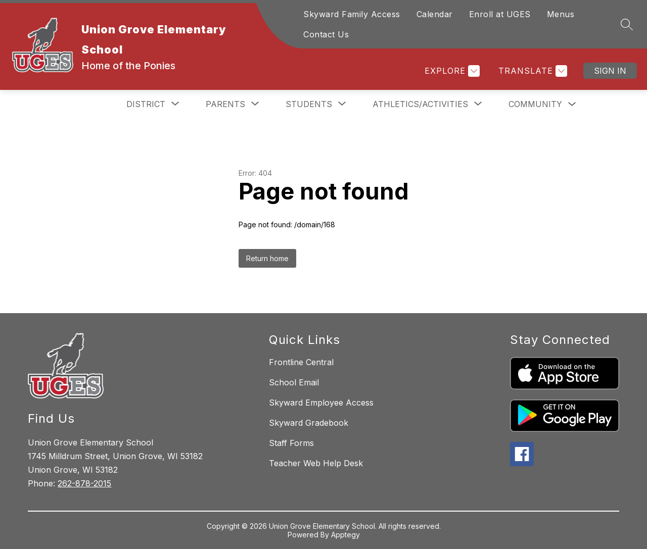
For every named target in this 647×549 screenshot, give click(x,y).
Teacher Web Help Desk (316, 463)
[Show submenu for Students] (309, 104)
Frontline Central (301, 362)
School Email (294, 382)
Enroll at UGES (500, 14)
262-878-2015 (84, 483)
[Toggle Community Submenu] (572, 104)
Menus (561, 14)
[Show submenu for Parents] (225, 104)
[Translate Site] (531, 71)
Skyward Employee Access (321, 402)
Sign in (610, 71)
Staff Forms (291, 443)
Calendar (435, 14)
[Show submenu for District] (145, 104)
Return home (267, 258)
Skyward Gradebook (308, 423)
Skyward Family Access (351, 14)
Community (535, 104)
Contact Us (326, 34)
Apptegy (345, 534)
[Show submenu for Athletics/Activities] (420, 104)
